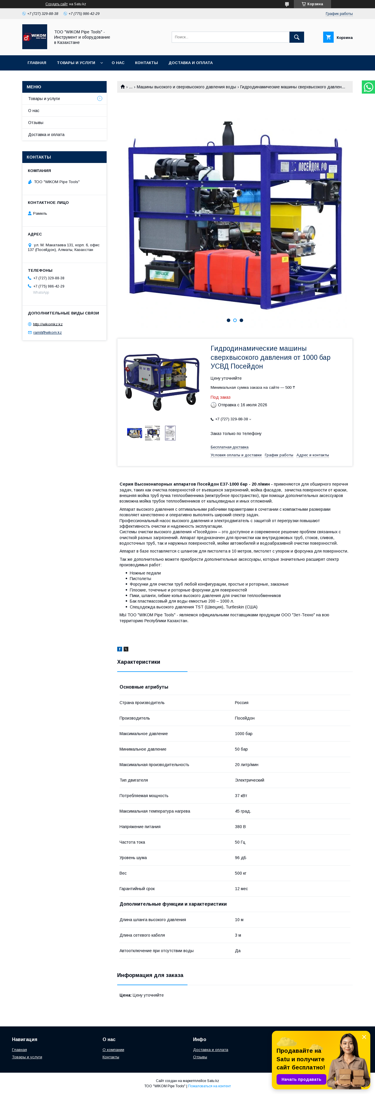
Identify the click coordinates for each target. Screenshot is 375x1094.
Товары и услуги (76, 63)
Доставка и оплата (190, 63)
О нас (118, 63)
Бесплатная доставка (229, 447)
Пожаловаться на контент (209, 1086)
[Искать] (296, 37)
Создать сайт (56, 4)
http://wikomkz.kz (48, 324)
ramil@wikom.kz (47, 332)
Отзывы (35, 122)
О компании (113, 1049)
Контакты (146, 63)
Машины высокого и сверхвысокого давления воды (186, 87)
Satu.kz (213, 1081)
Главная (37, 63)
